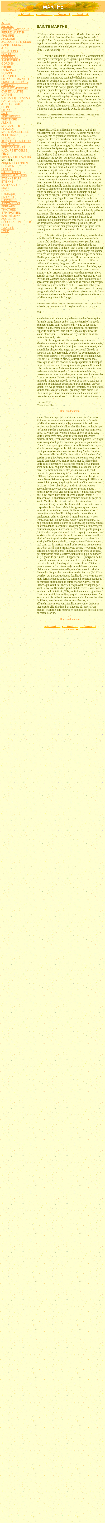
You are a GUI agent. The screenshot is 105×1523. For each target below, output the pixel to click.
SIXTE (5, 187)
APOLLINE (8, 38)
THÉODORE (9, 119)
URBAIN (6, 72)
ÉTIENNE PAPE (11, 178)
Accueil (5, 23)
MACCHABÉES (11, 172)
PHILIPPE (7, 35)
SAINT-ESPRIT (10, 60)
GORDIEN (7, 63)
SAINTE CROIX (11, 44)
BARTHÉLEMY (10, 215)
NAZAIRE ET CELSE (14, 150)
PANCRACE (9, 69)
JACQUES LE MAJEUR (16, 141)
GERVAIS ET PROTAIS (15, 97)
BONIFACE (8, 54)
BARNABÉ (8, 85)
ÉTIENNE (7, 181)
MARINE (6, 94)
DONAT (6, 190)
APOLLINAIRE (10, 135)
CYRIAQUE (8, 194)
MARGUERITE (10, 125)
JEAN (4, 48)
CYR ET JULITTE (12, 91)
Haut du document (70, 410)
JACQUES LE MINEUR (16, 41)
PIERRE (6, 110)
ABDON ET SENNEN (14, 163)
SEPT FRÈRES (11, 116)
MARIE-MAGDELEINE (15, 131)
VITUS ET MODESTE (14, 88)
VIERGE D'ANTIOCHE (15, 29)
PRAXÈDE (8, 128)
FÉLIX (5, 153)
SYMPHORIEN (10, 212)
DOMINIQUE (9, 184)
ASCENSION (9, 57)
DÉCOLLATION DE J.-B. (16, 222)
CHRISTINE (8, 138)
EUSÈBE (7, 169)
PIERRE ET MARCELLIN (16, 79)
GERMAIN (7, 166)
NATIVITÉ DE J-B (12, 100)
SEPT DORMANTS (13, 147)
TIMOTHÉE (8, 209)
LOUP (5, 231)
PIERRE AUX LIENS (14, 175)
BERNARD (8, 206)
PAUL (4, 113)
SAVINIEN (7, 228)
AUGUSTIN (8, 218)
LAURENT (7, 197)
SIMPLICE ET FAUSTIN (16, 156)
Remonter (7, 26)
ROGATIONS (9, 51)
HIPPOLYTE (9, 200)
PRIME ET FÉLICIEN (14, 82)
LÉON (5, 107)
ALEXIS (6, 122)
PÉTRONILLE (10, 76)
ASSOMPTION (10, 203)
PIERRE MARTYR (12, 32)
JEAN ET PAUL (11, 103)
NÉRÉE (6, 66)
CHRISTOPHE (10, 144)
